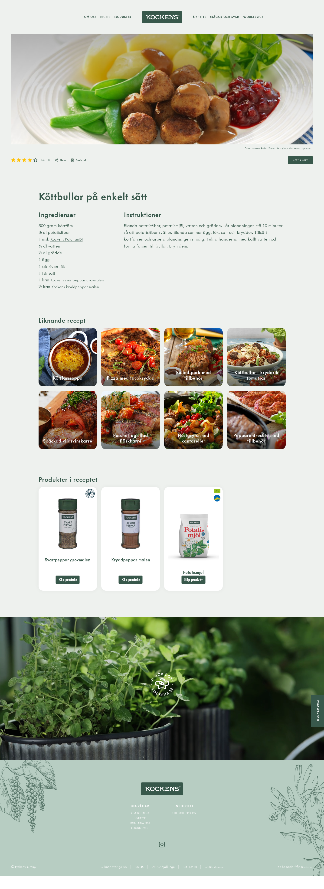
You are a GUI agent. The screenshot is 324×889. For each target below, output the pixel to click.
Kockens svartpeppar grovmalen (81, 283)
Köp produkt (68, 587)
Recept (101, 18)
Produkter (118, 18)
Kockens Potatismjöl (69, 243)
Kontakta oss (140, 835)
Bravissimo (306, 880)
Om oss (86, 18)
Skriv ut (86, 163)
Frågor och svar (228, 18)
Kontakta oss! (317, 711)
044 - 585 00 (188, 880)
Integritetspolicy (184, 825)
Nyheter (204, 18)
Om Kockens (140, 825)
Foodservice (257, 18)
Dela (64, 163)
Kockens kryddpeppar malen (79, 290)
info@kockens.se (215, 880)
